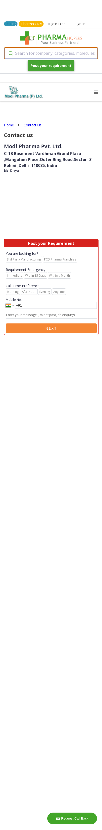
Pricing (11, 24)
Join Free (57, 23)
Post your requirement (51, 65)
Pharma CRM (32, 23)
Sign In (80, 23)
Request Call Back (72, 818)
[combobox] (51, 53)
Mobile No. (14, 299)
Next (51, 328)
